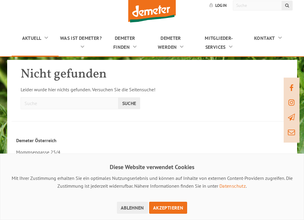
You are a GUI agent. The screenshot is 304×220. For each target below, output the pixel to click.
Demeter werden (169, 42)
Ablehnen (132, 208)
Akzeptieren (168, 208)
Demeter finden (124, 42)
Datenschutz (232, 186)
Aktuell (32, 38)
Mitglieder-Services (219, 42)
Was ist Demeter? (81, 38)
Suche (129, 103)
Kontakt (264, 38)
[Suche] (257, 5)
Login (218, 5)
